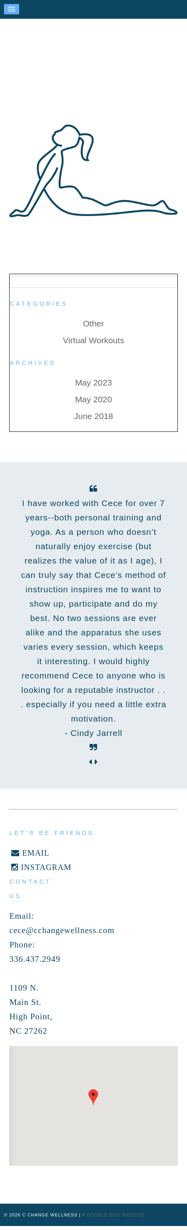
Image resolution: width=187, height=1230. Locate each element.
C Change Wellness (93, 66)
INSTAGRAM (41, 867)
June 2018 (93, 416)
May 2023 (93, 382)
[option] (93, 618)
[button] (93, 1097)
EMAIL (30, 852)
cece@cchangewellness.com (61, 930)
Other (93, 323)
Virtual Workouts (93, 340)
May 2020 (93, 399)
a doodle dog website (113, 1214)
